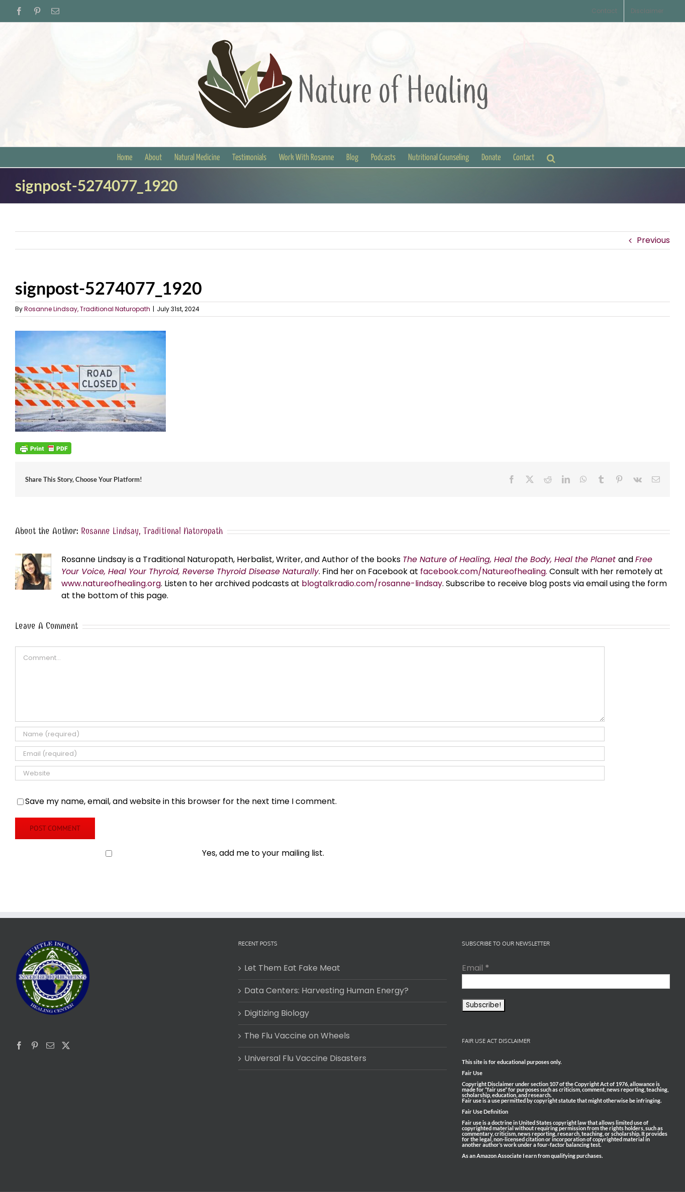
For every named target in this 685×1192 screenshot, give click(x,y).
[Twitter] (66, 1045)
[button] (551, 157)
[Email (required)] (310, 753)
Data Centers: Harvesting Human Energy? (326, 990)
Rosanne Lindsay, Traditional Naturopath (87, 309)
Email (476, 968)
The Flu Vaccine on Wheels (297, 1035)
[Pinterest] (35, 1045)
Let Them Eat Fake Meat (292, 968)
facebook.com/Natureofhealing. (483, 571)
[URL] (310, 773)
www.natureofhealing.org (111, 583)
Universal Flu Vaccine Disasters (305, 1058)
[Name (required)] (310, 734)
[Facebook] (19, 1045)
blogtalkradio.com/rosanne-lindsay (372, 583)
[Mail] (50, 1045)
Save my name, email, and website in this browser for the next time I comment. (181, 801)
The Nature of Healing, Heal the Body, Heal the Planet (509, 559)
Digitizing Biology (276, 1013)
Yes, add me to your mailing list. (170, 853)
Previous (653, 240)
